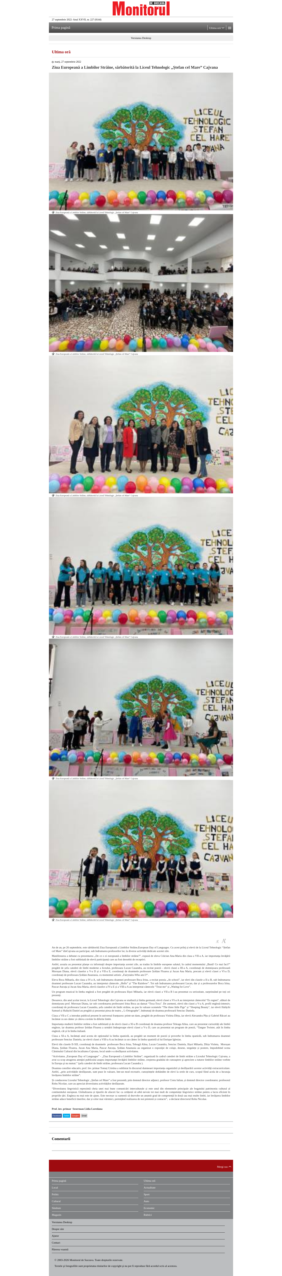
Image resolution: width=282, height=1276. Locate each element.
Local (55, 1187)
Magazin (56, 1214)
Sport (147, 1194)
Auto (146, 1201)
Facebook (57, 1115)
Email (84, 1115)
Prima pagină (59, 1180)
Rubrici (148, 1214)
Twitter (66, 1115)
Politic (55, 1194)
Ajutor (55, 1235)
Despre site (58, 1229)
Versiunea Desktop (62, 1222)
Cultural (56, 1201)
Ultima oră (61, 52)
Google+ (75, 1115)
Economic (149, 1208)
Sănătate (56, 1208)
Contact (56, 1242)
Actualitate (150, 1187)
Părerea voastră (60, 1249)
